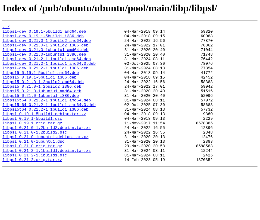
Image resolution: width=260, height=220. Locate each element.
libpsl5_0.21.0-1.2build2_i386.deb (41, 99)
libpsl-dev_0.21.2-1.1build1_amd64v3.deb (49, 71)
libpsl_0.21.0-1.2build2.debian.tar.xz (46, 148)
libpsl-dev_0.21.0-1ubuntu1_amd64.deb (45, 55)
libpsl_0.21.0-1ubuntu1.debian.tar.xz (45, 159)
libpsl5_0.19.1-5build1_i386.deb (39, 88)
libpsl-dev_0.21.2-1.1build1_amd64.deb (46, 66)
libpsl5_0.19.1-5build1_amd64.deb (40, 82)
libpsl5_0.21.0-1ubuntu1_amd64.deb (41, 104)
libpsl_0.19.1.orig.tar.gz (32, 143)
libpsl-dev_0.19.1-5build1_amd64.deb (44, 33)
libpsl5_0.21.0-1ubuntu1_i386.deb (40, 110)
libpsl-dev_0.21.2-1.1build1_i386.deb (45, 77)
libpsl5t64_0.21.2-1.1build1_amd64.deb (46, 115)
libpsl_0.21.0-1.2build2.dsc (34, 154)
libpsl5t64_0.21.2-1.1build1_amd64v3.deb (49, 121)
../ (5, 27)
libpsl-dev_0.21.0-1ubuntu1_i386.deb (44, 60)
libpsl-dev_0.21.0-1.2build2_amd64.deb (46, 44)
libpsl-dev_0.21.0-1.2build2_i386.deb (45, 49)
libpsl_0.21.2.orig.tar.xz (32, 187)
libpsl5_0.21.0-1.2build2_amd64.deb (43, 93)
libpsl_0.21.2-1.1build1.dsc (34, 181)
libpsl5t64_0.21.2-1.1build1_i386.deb (45, 126)
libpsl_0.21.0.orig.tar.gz (32, 170)
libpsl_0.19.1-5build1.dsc (32, 137)
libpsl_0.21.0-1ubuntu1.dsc (33, 165)
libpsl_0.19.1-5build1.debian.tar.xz (44, 132)
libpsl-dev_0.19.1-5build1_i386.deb (43, 38)
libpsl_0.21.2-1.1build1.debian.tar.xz (46, 176)
